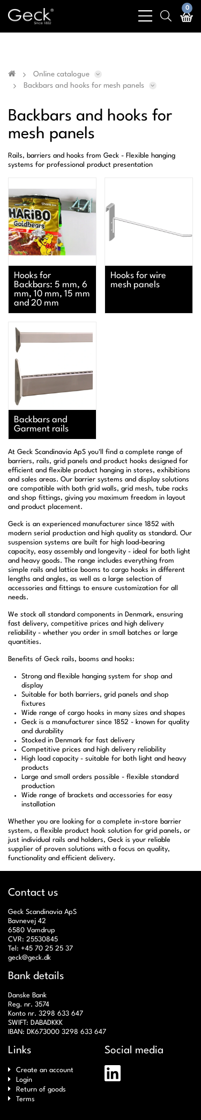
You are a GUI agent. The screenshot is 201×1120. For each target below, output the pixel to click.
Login (24, 1079)
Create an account (44, 1070)
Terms (25, 1099)
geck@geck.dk (29, 957)
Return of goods (41, 1089)
